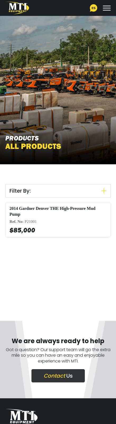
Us (58, 376)
